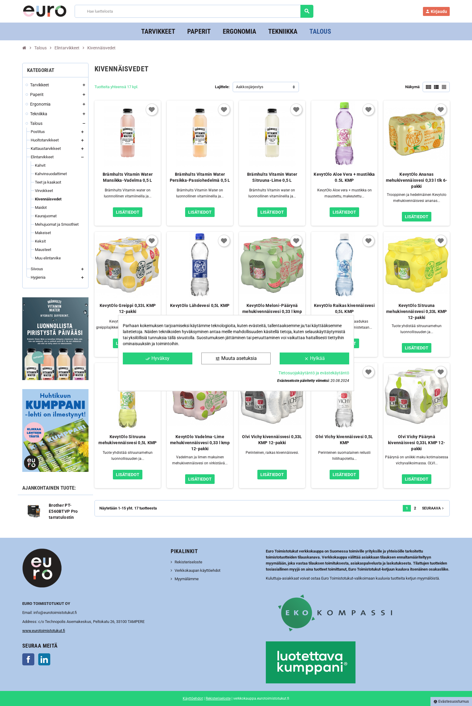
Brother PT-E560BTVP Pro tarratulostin (63, 511)
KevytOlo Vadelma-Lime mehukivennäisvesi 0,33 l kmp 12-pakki (200, 442)
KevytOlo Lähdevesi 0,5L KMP (200, 305)
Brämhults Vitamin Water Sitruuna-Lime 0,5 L (272, 177)
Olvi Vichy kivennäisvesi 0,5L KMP (344, 439)
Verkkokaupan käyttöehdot (197, 570)
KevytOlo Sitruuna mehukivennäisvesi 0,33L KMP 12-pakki (416, 311)
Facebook (28, 659)
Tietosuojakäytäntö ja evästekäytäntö (313, 372)
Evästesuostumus (451, 701)
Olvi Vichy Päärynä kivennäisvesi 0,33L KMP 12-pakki (417, 442)
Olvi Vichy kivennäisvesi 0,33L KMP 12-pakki (272, 439)
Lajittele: (222, 87)
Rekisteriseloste (188, 562)
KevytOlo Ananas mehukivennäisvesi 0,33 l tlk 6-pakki (417, 180)
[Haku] (194, 11)
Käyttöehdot (193, 698)
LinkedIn (44, 659)
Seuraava (433, 508)
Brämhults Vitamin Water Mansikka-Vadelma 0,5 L (128, 177)
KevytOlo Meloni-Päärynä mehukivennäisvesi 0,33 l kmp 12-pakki (272, 311)
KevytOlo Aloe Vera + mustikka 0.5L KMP (344, 177)
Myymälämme (187, 579)
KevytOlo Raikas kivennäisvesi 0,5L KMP (344, 308)
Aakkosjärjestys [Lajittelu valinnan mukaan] (249, 87)
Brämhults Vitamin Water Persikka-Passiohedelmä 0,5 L (200, 177)
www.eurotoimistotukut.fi (43, 630)
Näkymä (412, 87)
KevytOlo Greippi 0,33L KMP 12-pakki (128, 308)
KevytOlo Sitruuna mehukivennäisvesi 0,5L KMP (127, 439)
